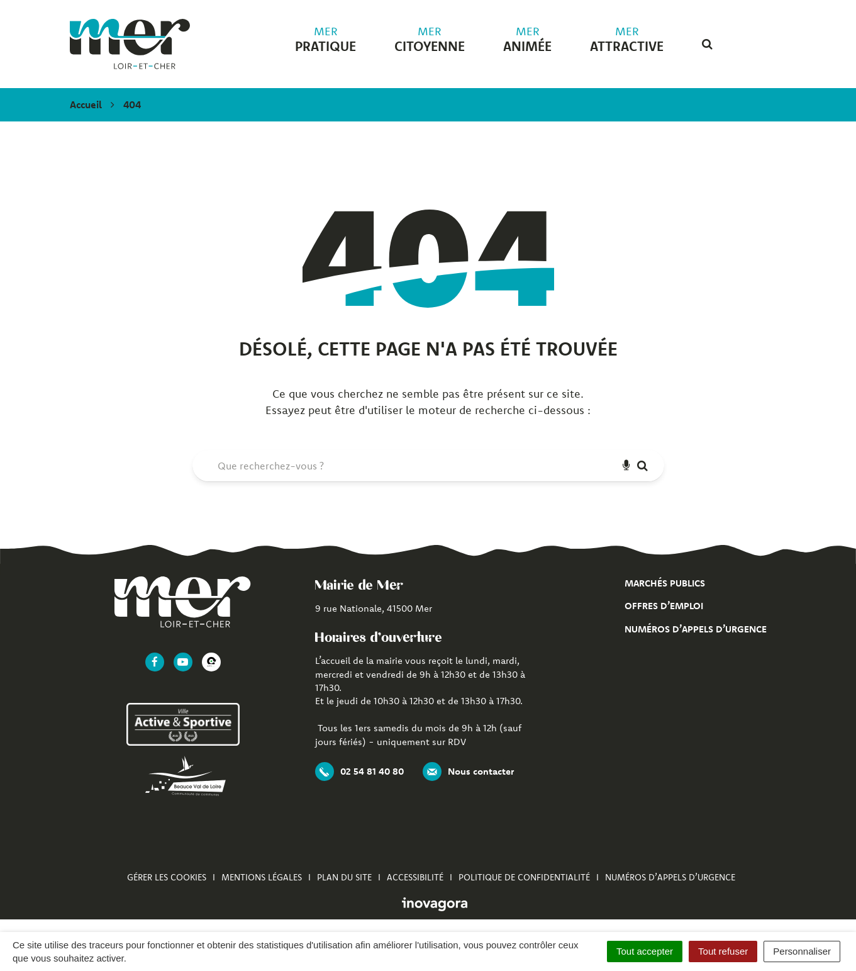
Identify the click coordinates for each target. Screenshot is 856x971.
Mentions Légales (261, 877)
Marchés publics (665, 583)
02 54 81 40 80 (359, 771)
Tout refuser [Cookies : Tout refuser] (723, 951)
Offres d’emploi (664, 606)
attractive (627, 39)
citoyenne (429, 39)
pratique (325, 39)
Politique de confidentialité (524, 877)
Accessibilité (415, 877)
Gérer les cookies (166, 877)
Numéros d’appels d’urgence (696, 629)
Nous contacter (468, 771)
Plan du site (344, 877)
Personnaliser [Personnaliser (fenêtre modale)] (802, 951)
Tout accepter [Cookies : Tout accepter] (644, 951)
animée (527, 39)
